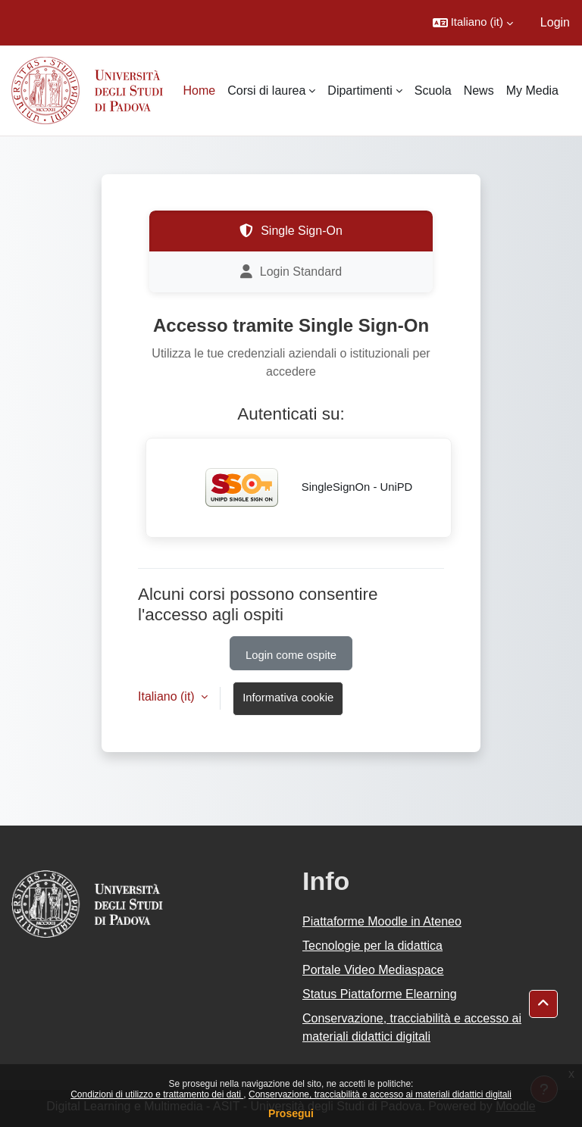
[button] (473, 22)
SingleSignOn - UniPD (299, 488)
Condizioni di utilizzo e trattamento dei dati (156, 1094)
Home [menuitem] (199, 90)
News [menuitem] (479, 90)
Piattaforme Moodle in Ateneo (382, 921)
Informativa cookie (287, 697)
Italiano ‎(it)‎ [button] (168, 696)
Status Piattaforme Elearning (379, 994)
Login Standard (291, 272)
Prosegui (291, 1113)
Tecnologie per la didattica (372, 945)
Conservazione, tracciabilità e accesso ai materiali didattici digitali (380, 1094)
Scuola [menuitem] (433, 90)
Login (555, 22)
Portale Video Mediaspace (373, 969)
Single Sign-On (291, 231)
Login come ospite (291, 655)
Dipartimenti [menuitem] (359, 90)
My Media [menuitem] (532, 90)
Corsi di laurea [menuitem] (266, 90)
